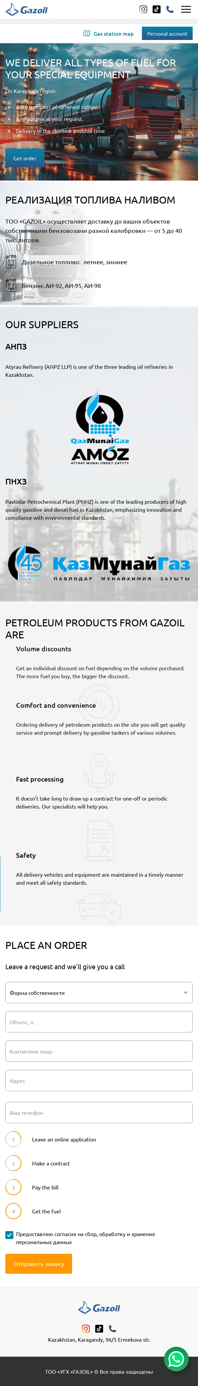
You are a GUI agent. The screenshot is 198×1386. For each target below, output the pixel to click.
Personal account (167, 33)
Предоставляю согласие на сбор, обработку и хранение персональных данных (85, 1237)
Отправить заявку (38, 1263)
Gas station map (108, 33)
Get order (24, 158)
